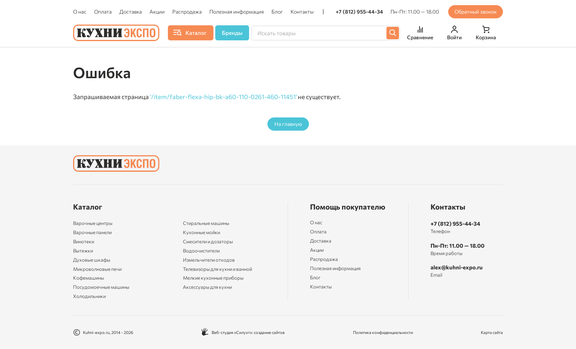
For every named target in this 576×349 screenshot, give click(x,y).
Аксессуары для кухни (207, 287)
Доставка (130, 11)
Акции (157, 11)
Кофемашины (88, 278)
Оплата (103, 11)
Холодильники (89, 296)
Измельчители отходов (209, 260)
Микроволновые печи (97, 269)
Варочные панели (92, 232)
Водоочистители (201, 251)
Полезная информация (236, 11)
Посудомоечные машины (101, 287)
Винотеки (83, 241)
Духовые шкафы (91, 260)
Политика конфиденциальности (383, 332)
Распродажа (187, 11)
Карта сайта (492, 332)
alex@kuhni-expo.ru (457, 267)
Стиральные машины (206, 223)
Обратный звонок (475, 11)
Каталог (87, 206)
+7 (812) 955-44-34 (359, 11)
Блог (277, 11)
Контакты (302, 11)
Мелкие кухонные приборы (213, 278)
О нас (79, 11)
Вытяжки (83, 251)
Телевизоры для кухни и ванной (217, 269)
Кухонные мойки (201, 232)
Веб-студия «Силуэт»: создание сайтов (243, 332)
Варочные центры (92, 223)
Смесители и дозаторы (208, 241)
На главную (288, 124)
